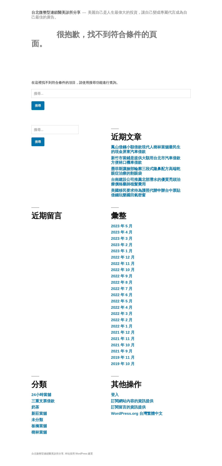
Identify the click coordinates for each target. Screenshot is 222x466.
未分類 (37, 420)
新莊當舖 (39, 413)
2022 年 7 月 (121, 289)
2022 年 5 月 (121, 301)
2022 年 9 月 (121, 276)
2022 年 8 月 (121, 282)
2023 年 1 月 (121, 251)
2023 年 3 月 (121, 238)
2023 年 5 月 (121, 226)
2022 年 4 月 (121, 307)
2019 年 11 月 (123, 357)
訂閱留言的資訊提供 (128, 407)
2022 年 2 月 (121, 320)
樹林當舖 (39, 432)
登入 (115, 395)
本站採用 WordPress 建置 (79, 453)
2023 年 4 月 (121, 232)
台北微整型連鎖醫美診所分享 (56, 12)
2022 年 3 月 (121, 313)
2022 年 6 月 (121, 295)
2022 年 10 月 (123, 270)
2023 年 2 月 (121, 245)
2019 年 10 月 (123, 364)
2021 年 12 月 (123, 332)
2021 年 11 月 (123, 339)
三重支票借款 (43, 401)
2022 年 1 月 (121, 326)
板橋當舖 (39, 426)
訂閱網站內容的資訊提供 (132, 401)
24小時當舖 (41, 395)
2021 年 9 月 (121, 351)
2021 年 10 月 (123, 345)
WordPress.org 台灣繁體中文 (136, 413)
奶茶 (35, 407)
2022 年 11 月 (123, 263)
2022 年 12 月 (123, 257)
